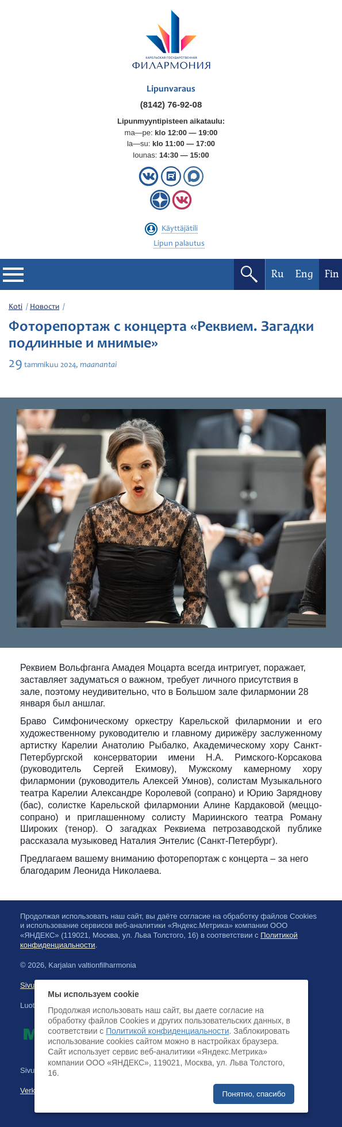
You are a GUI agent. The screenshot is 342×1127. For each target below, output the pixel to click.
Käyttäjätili (180, 229)
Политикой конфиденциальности (167, 1031)
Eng (304, 274)
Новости (44, 307)
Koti (15, 307)
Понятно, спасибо (253, 1094)
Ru (277, 274)
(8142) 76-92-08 (171, 104)
